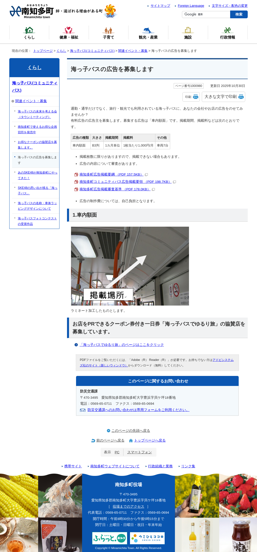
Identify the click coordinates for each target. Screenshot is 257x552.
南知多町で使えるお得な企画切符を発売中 (37, 129)
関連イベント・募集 (133, 51)
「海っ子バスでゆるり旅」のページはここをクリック (122, 345)
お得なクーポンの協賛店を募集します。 (37, 144)
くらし (61, 51)
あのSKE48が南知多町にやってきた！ (37, 175)
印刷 (188, 97)
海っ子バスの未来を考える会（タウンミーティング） (37, 114)
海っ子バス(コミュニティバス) (92, 51)
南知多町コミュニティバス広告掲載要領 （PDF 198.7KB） (128, 182)
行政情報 (227, 32)
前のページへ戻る (110, 440)
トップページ (43, 51)
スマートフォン (139, 452)
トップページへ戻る (150, 440)
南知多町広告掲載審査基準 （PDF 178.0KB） (117, 189)
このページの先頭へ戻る (130, 431)
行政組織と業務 (160, 466)
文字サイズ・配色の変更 (230, 6)
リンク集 (188, 466)
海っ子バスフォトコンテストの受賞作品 (37, 221)
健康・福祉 (68, 32)
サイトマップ (160, 6)
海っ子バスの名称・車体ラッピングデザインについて (37, 205)
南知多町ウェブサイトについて (115, 466)
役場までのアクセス (128, 506)
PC (117, 452)
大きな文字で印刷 (221, 96)
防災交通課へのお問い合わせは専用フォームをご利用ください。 (138, 410)
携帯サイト (73, 466)
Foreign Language (191, 6)
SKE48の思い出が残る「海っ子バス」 (37, 190)
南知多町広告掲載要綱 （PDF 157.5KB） (114, 174)
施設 (188, 32)
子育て (108, 32)
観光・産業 (148, 32)
